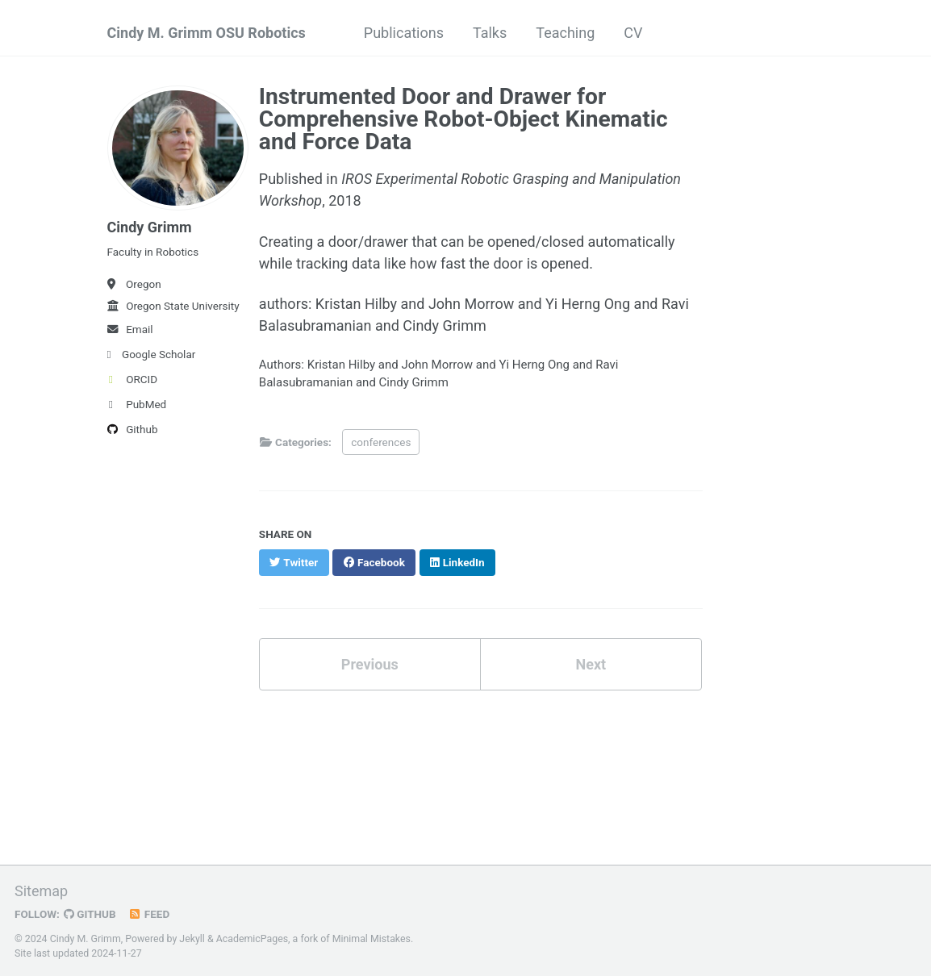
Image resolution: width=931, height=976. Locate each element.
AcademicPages (252, 939)
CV (633, 32)
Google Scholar (151, 354)
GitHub (90, 913)
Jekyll (192, 939)
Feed (149, 913)
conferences (381, 442)
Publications (404, 32)
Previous (370, 664)
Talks (490, 32)
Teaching (565, 32)
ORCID (132, 379)
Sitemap (41, 890)
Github (132, 429)
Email (130, 329)
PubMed (137, 404)
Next (590, 664)
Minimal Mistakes (371, 939)
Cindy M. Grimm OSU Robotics (206, 32)
